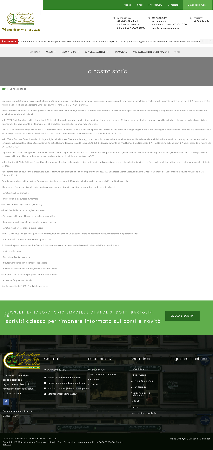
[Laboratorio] (114, 18)
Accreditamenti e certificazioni (140, 394)
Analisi (51, 51)
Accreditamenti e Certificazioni (151, 51)
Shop (140, 4)
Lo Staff (135, 401)
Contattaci (173, 4)
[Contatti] (191, 18)
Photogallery (155, 4)
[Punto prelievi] (149, 18)
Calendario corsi (140, 386)
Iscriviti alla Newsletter (144, 413)
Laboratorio (124, 18)
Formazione (120, 51)
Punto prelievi (159, 18)
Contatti (198, 18)
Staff (177, 51)
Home (4, 88)
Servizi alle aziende (96, 51)
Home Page (137, 368)
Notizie (127, 4)
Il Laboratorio (138, 374)
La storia (35, 51)
